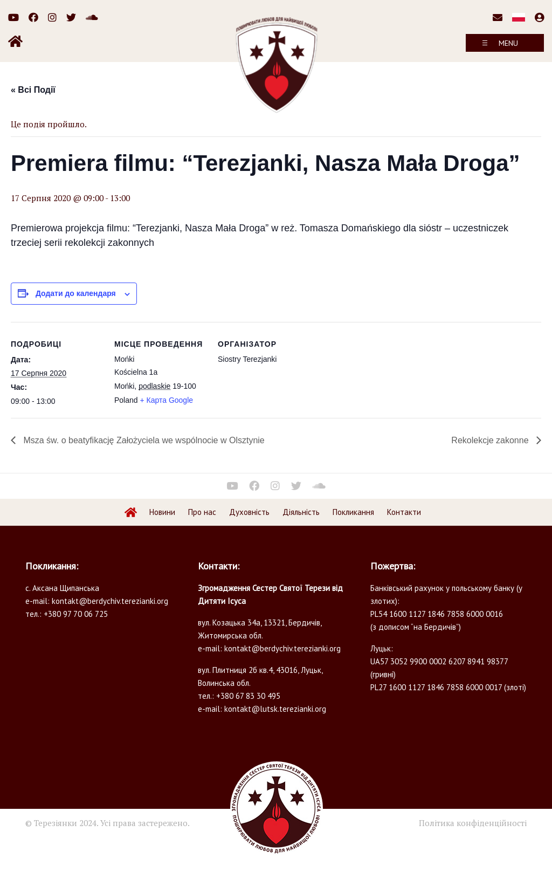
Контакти (404, 512)
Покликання (353, 512)
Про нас (202, 512)
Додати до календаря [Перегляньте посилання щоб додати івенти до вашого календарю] (76, 293)
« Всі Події (33, 89)
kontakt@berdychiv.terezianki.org (110, 601)
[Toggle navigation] (505, 43)
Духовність (249, 512)
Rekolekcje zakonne (491, 440)
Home (131, 512)
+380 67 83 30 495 (248, 696)
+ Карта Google (166, 400)
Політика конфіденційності (473, 822)
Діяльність (301, 512)
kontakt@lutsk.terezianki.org (275, 709)
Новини (162, 512)
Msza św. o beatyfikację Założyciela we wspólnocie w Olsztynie (143, 440)
